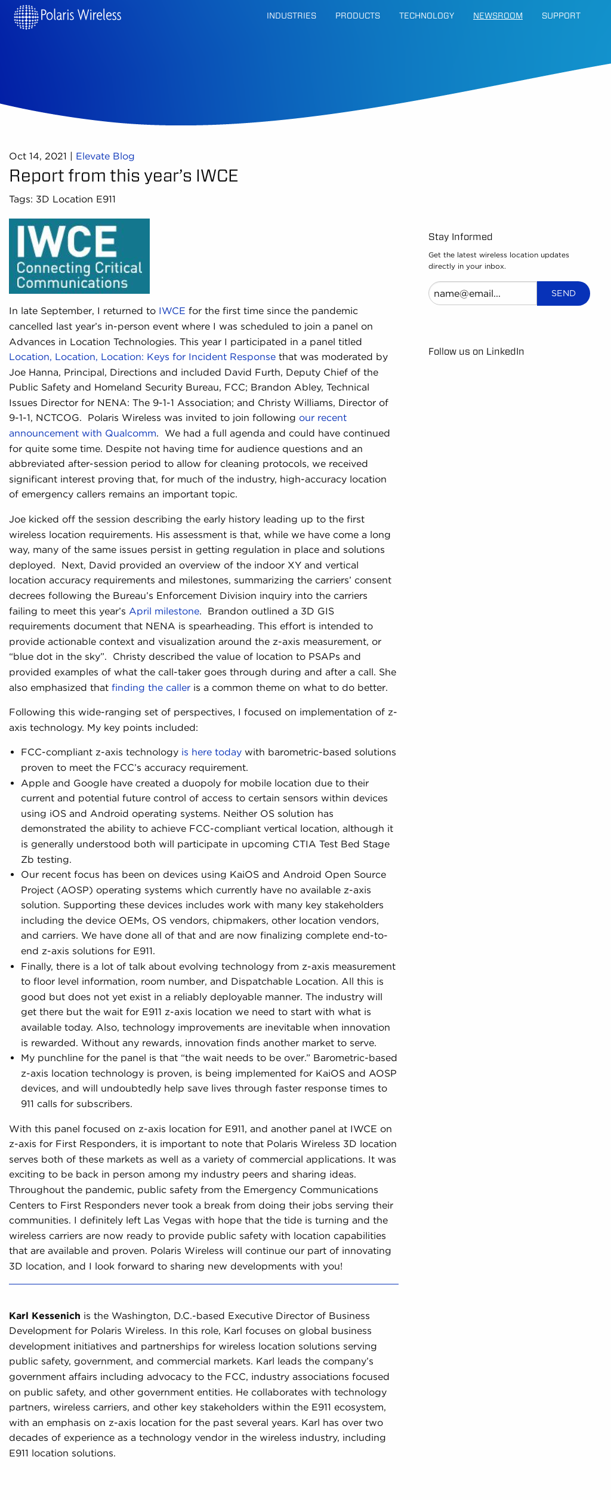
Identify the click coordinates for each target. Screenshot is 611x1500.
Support (561, 15)
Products (357, 15)
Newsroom (498, 15)
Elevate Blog (105, 156)
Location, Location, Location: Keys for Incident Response (142, 356)
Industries (291, 15)
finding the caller (151, 687)
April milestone (164, 611)
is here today (211, 752)
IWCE (172, 310)
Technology (426, 15)
